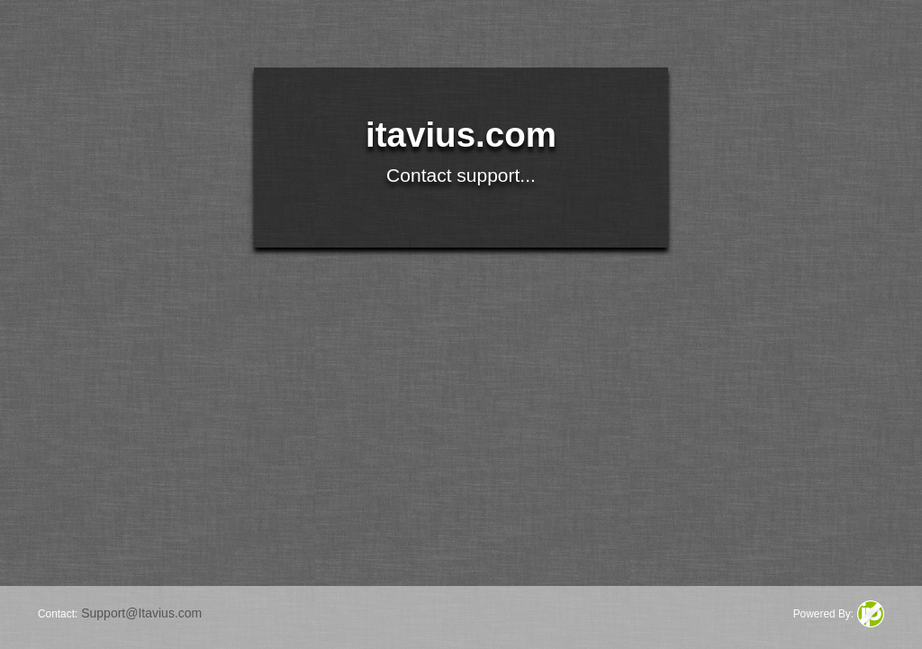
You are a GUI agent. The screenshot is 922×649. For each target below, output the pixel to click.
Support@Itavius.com (141, 613)
